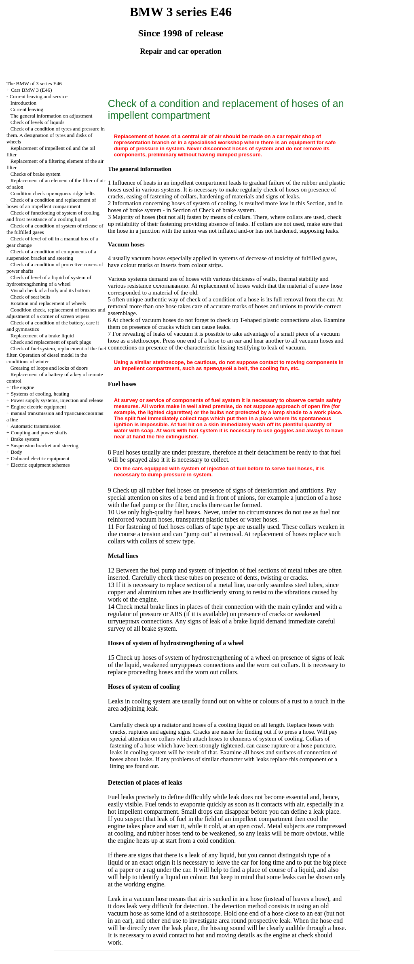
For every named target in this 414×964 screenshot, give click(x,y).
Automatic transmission (36, 426)
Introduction (23, 103)
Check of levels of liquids (38, 122)
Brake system (25, 439)
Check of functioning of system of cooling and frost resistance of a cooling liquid (52, 216)
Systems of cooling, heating (40, 394)
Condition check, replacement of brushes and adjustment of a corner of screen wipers (55, 313)
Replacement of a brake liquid (42, 336)
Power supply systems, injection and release (57, 400)
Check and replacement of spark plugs (51, 342)
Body (16, 452)
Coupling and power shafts (39, 432)
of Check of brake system (223, 210)
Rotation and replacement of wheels (48, 303)
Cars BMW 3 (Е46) (31, 90)
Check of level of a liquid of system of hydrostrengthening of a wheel (48, 280)
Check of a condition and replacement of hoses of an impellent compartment (51, 203)
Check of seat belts (31, 297)
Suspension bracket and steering (44, 445)
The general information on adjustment (52, 116)
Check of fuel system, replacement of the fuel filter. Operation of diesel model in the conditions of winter (56, 354)
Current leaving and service (39, 96)
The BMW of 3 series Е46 (34, 83)
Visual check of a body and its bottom (50, 290)
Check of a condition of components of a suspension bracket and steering (51, 254)
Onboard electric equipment (40, 458)
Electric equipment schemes (40, 465)
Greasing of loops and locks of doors (49, 368)
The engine (22, 387)
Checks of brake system (36, 174)
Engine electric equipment (38, 407)
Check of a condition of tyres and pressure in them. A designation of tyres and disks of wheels (55, 135)
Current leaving (27, 109)
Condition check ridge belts (53, 193)
